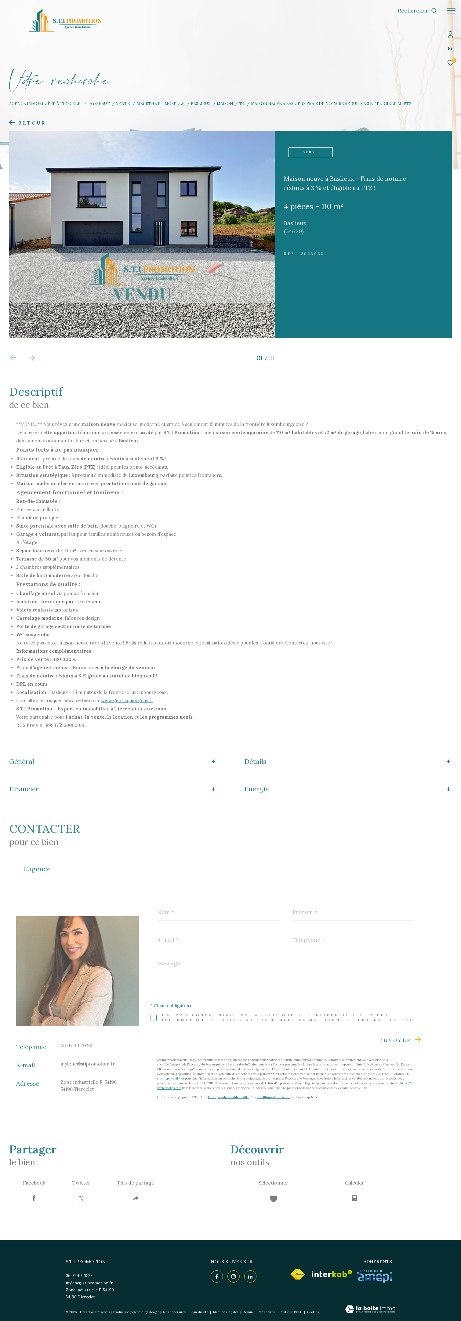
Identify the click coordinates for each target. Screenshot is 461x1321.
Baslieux (200, 103)
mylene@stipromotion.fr (87, 1064)
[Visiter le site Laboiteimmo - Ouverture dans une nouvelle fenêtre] (370, 1309)
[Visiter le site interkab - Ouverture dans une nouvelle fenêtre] (332, 1273)
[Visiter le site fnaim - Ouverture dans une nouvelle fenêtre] (297, 1274)
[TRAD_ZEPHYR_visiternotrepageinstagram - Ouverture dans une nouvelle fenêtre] (233, 1276)
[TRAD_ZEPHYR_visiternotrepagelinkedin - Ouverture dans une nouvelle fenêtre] (250, 1276)
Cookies (313, 1312)
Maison (225, 103)
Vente (123, 103)
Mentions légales (226, 1312)
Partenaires (267, 1312)
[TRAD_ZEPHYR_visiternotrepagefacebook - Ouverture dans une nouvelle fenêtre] (217, 1276)
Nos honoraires (174, 1312)
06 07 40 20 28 (76, 1045)
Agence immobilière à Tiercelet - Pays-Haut (59, 103)
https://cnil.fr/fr (173, 1078)
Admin (248, 1312)
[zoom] (142, 336)
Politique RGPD (291, 1312)
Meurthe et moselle (160, 103)
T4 (242, 103)
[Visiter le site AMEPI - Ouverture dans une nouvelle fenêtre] (374, 1276)
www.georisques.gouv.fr (127, 700)
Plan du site (200, 1312)
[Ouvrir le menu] (451, 10)
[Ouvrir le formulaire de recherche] (417, 10)
